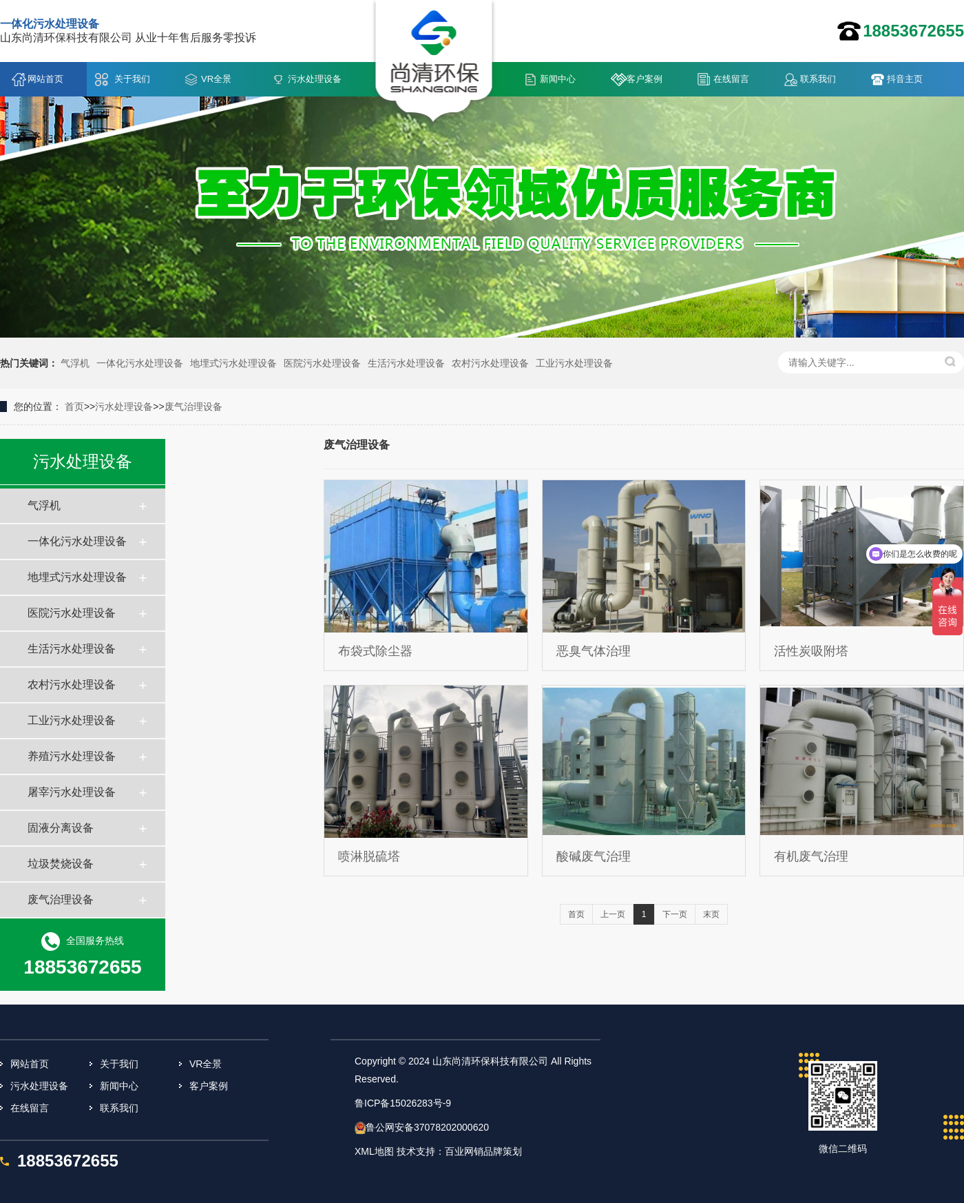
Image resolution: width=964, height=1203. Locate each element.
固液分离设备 (61, 828)
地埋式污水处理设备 (233, 363)
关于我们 (132, 79)
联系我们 (818, 79)
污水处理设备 (315, 79)
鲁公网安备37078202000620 (427, 1127)
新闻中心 (558, 79)
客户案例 (644, 79)
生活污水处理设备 (406, 363)
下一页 (674, 914)
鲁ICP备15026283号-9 (403, 1103)
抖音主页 (905, 79)
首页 (74, 406)
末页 (711, 914)
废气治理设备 (193, 406)
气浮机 (75, 363)
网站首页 (45, 79)
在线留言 (731, 79)
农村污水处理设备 (490, 363)
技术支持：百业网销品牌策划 (459, 1151)
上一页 (612, 914)
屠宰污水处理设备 (72, 792)
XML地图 (374, 1151)
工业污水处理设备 (574, 363)
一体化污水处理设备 (139, 363)
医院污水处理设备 (322, 363)
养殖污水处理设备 (72, 756)
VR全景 (216, 79)
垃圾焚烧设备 (61, 864)
